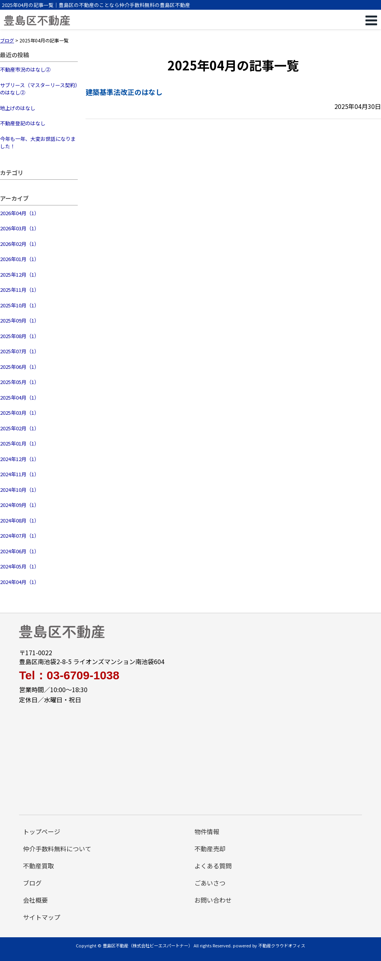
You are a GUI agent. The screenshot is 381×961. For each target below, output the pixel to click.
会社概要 (35, 900)
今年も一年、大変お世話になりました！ (38, 142)
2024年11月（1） (19, 474)
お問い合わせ (213, 900)
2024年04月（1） (19, 582)
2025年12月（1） (19, 274)
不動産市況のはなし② (25, 69)
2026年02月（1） (19, 243)
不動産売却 (209, 848)
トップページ (41, 831)
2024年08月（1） (19, 520)
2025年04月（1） (19, 397)
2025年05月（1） (19, 382)
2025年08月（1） (19, 336)
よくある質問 (213, 865)
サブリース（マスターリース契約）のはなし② (39, 88)
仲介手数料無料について (57, 848)
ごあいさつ (209, 882)
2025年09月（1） (19, 320)
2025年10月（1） (19, 305)
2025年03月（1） (19, 412)
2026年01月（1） (19, 259)
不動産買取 (38, 865)
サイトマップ (41, 917)
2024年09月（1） (19, 505)
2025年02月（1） (19, 428)
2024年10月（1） (19, 489)
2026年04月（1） (19, 213)
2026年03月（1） (19, 228)
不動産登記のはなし (22, 123)
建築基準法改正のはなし (124, 92)
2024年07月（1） (19, 535)
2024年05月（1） (19, 566)
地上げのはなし (17, 108)
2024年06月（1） (19, 551)
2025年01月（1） (19, 443)
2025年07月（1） (19, 351)
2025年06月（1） (19, 366)
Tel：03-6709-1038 (69, 675)
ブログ (32, 882)
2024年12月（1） (19, 459)
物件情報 (206, 831)
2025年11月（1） (19, 289)
